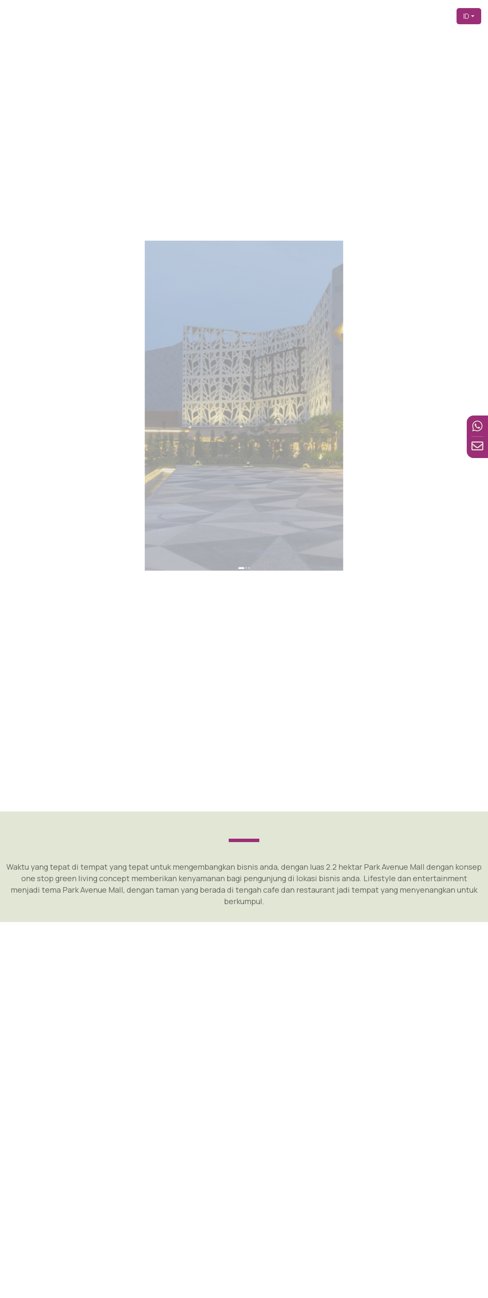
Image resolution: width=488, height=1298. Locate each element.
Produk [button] (349, 16)
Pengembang (283, 16)
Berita (415, 16)
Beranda (246, 16)
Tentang (320, 16)
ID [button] (466, 16)
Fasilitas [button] (383, 16)
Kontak (439, 16)
